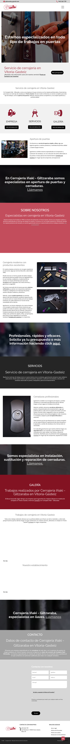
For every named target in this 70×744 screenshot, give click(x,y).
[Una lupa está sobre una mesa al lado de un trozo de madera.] (27, 551)
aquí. (56, 343)
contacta (37, 500)
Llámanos (35, 190)
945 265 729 (62, 1)
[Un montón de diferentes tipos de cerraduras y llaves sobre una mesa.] (58, 535)
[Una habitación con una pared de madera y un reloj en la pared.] (27, 582)
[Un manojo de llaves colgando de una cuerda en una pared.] (27, 535)
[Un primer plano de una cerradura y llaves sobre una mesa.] (42, 240)
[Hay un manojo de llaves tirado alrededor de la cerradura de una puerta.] (42, 535)
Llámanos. (35, 463)
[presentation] (45, 706)
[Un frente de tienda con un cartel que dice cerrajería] (11, 582)
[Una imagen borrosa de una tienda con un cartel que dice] (42, 582)
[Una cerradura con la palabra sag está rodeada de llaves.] (58, 240)
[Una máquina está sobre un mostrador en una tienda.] (58, 582)
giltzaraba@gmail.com (12, 1)
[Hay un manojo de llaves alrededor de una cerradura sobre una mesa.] (11, 535)
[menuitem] (54, 728)
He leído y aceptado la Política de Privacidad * (44, 692)
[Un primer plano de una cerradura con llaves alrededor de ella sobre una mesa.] (11, 240)
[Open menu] (62, 7)
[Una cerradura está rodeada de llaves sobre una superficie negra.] (27, 240)
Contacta (30, 522)
